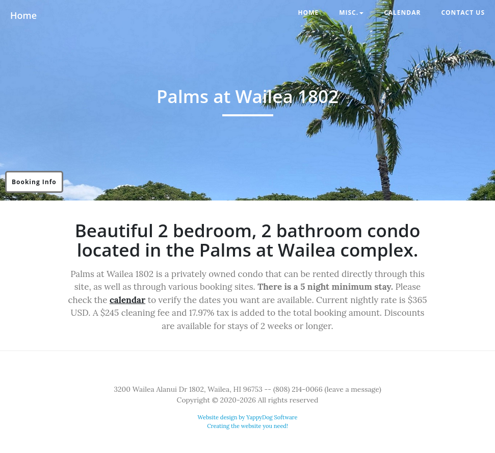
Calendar (402, 12)
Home (23, 15)
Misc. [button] (351, 12)
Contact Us (463, 12)
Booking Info (34, 182)
